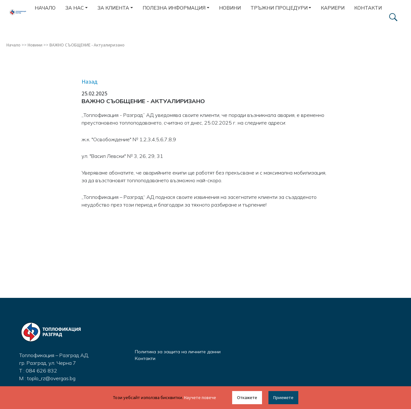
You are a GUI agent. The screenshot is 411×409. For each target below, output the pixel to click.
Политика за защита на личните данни (178, 352)
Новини (230, 8)
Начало (45, 8)
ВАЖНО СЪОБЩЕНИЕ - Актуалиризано (87, 45)
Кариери (333, 8)
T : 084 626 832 (38, 370)
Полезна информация (174, 8)
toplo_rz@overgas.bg (51, 378)
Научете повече (200, 397)
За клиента (113, 8)
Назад (90, 81)
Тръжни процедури (279, 8)
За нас (74, 8)
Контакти (368, 8)
